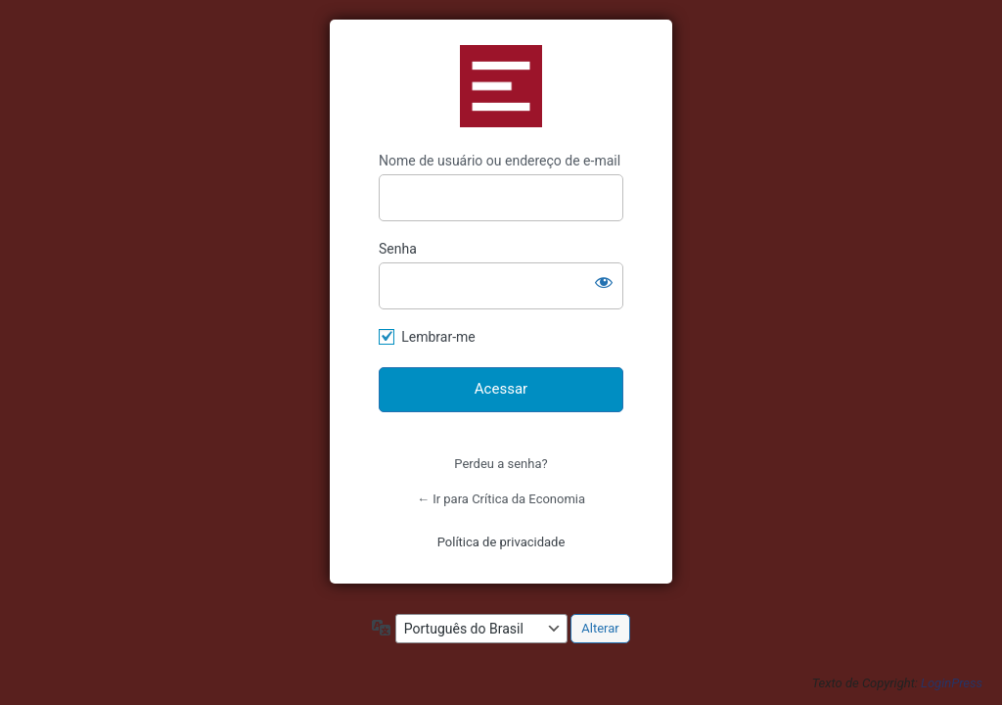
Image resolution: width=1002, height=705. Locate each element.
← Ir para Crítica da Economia (501, 499)
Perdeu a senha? (500, 463)
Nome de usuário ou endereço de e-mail (499, 160)
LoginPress (951, 683)
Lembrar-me (438, 337)
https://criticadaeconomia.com (501, 86)
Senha (398, 249)
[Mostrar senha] (603, 282)
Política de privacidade (501, 542)
